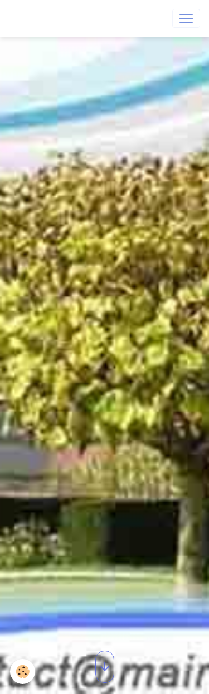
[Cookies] (22, 671)
